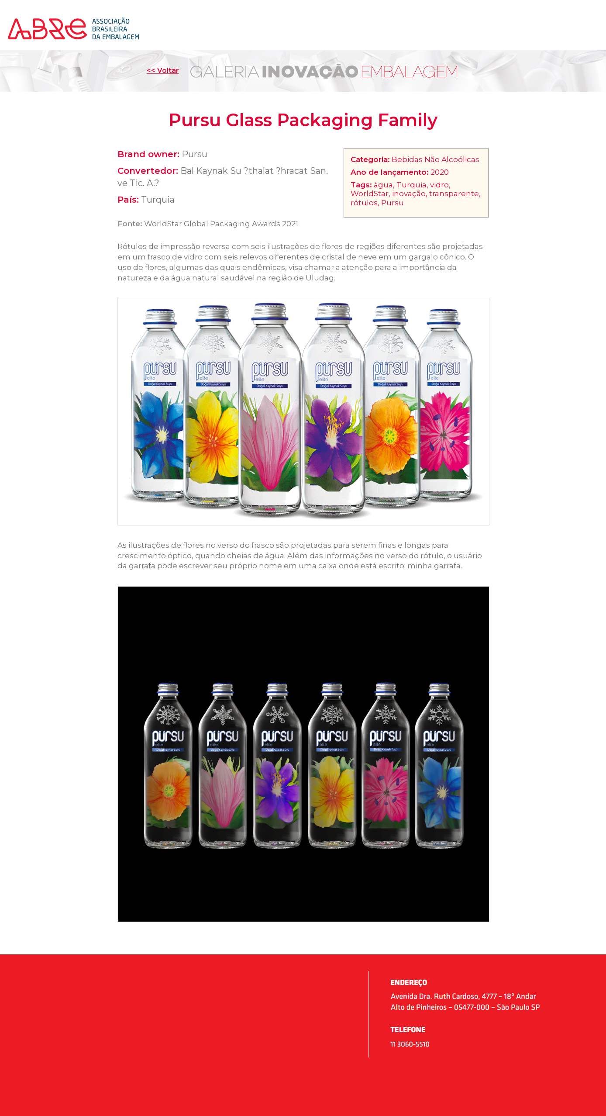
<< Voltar (163, 70)
